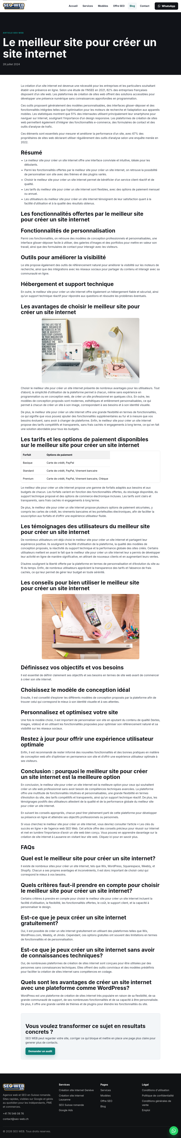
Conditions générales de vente (156, 1103)
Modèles (103, 5)
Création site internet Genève (76, 1090)
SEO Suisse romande (71, 1105)
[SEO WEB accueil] (14, 6)
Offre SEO (118, 5)
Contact (144, 5)
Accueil (73, 5)
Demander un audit (40, 1051)
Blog (132, 5)
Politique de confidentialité (158, 1095)
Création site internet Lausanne (71, 1097)
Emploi (146, 1110)
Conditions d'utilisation (155, 1090)
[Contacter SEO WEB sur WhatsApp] (173, 1130)
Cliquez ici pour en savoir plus (118, 837)
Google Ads (66, 1110)
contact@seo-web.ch (16, 1119)
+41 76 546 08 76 (13, 1113)
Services (88, 5)
